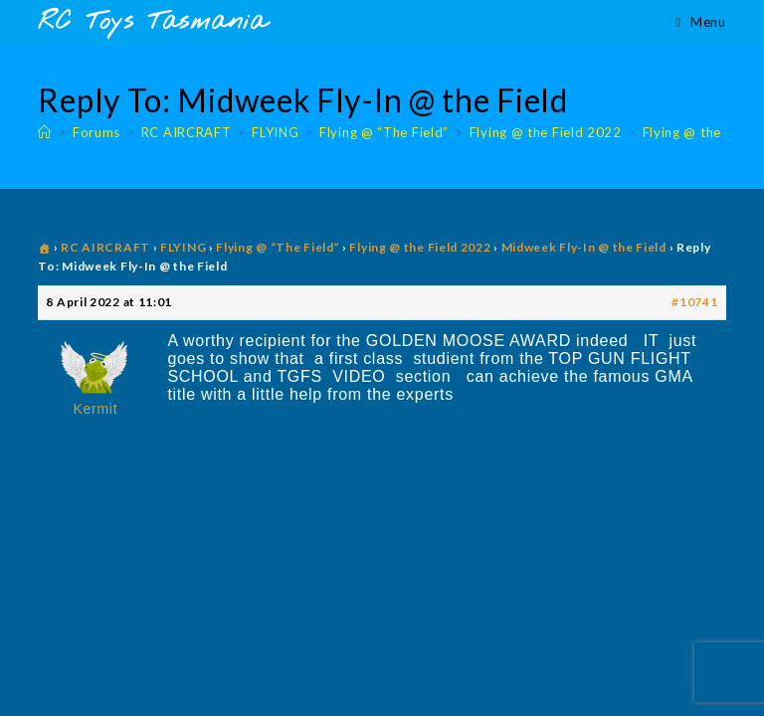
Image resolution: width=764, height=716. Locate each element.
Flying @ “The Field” (277, 247)
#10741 (694, 301)
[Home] (45, 132)
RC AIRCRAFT (105, 247)
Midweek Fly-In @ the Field (584, 247)
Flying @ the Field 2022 (419, 247)
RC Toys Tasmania (152, 22)
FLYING (183, 247)
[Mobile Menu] (700, 22)
